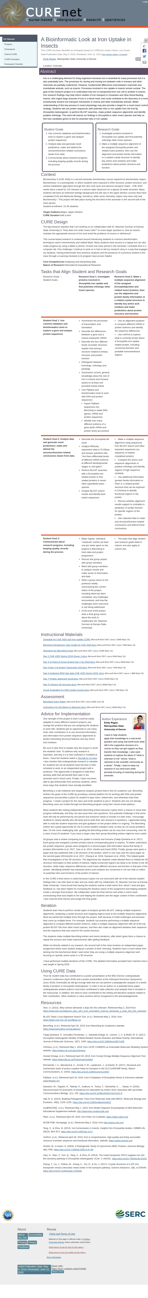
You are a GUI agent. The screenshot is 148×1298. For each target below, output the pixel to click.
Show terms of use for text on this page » (66, 1247)
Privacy (32, 1242)
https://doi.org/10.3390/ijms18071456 (105, 1041)
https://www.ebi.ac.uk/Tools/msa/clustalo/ (72, 1059)
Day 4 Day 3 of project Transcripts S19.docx (65, 667)
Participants (10, 49)
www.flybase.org (51, 1081)
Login (145, 2)
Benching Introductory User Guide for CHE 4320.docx (70, 645)
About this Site (22, 1236)
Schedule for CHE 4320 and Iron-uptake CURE (66, 639)
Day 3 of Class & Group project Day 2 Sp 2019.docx (69, 662)
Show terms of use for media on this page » (67, 1252)
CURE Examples (12, 59)
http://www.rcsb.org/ (114, 1122)
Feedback (23, 1247)
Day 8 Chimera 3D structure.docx (59, 684)
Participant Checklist (14, 64)
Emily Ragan (49, 59)
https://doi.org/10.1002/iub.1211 (77, 1131)
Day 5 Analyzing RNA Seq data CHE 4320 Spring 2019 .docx (73, 673)
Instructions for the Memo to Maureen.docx (64, 707)
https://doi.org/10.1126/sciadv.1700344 (62, 1171)
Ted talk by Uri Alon (87, 758)
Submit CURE (11, 54)
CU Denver (9, 39)
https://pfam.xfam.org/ (117, 1117)
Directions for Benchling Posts (58, 650)
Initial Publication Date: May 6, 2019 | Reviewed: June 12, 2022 (84, 54)
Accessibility (35, 1234)
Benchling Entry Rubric (54, 701)
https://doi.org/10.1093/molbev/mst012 (92, 1102)
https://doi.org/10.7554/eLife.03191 (129, 1158)
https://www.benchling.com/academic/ (62, 1029)
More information (54, 1257)
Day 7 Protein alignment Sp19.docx (61, 679)
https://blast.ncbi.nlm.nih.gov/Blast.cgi (62, 1020)
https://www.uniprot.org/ (120, 1140)
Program (8, 44)
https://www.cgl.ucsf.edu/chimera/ (68, 1050)
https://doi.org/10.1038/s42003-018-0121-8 (101, 1093)
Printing (22, 1242)
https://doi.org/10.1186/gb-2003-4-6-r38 (73, 1149)
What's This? (57, 1272)
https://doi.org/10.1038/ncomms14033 (90, 1071)
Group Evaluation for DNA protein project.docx (66, 690)
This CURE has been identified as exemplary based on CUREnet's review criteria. (85, 50)
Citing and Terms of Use (62, 1234)
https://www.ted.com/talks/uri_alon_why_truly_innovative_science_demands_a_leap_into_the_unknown (94, 1011)
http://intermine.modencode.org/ (93, 1111)
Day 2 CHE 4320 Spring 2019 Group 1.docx (65, 656)
